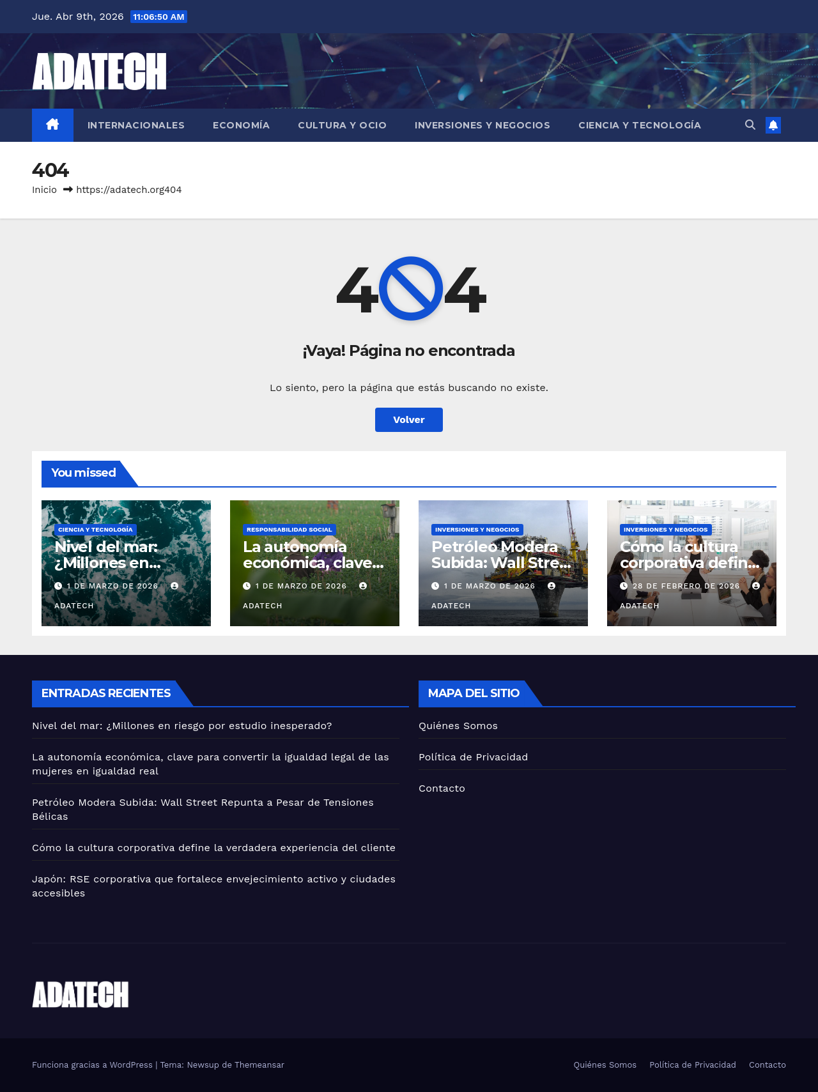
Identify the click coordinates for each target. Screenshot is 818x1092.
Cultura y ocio (342, 125)
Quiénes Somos (458, 725)
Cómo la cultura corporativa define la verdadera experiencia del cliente (214, 848)
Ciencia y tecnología (639, 125)
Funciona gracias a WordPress (93, 1065)
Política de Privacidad (474, 757)
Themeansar (259, 1065)
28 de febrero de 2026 (688, 585)
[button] (750, 125)
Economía (241, 125)
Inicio (44, 190)
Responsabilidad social (289, 529)
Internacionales (136, 125)
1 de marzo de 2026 (114, 585)
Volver (409, 419)
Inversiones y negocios (482, 125)
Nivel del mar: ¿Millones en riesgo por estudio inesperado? (182, 725)
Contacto (442, 788)
